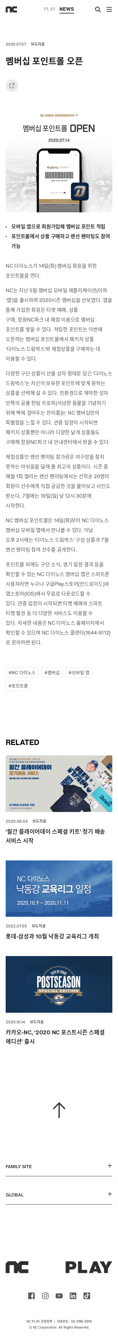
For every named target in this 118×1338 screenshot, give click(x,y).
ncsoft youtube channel (59, 1296)
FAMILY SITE (59, 1166)
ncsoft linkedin (73, 1296)
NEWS (66, 9)
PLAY (50, 8)
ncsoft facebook (31, 1296)
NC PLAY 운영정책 (39, 1321)
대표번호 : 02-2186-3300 (74, 1321)
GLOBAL (59, 1194)
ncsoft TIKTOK (87, 1296)
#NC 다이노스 (22, 672)
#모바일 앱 (79, 672)
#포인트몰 (18, 685)
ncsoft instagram (45, 1296)
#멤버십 (52, 672)
